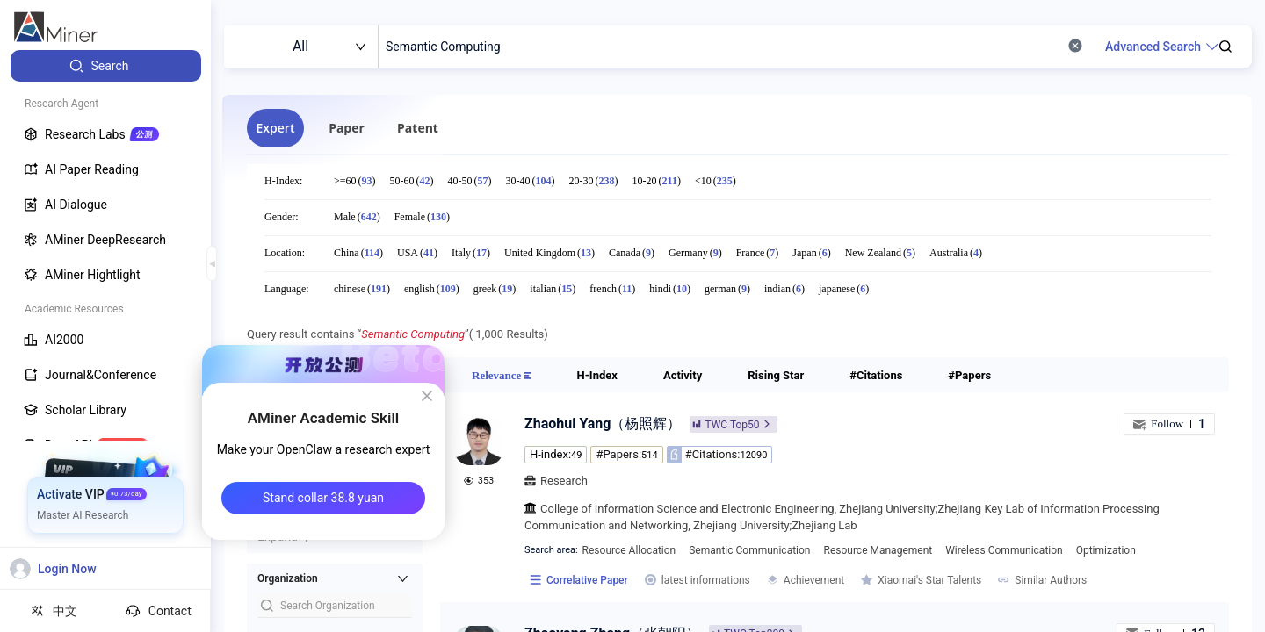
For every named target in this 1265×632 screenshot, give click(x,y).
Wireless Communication (1004, 550)
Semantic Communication (749, 550)
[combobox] (301, 46)
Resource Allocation (629, 550)
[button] (335, 578)
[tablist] (572, 128)
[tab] (275, 128)
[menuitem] (106, 66)
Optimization (1106, 550)
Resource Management (878, 550)
